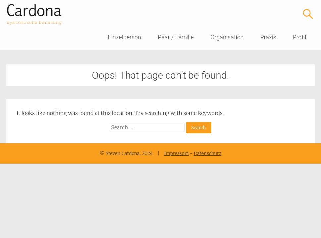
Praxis (268, 37)
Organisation (226, 37)
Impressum (176, 153)
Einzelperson (124, 37)
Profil (299, 37)
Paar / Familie (176, 37)
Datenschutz (207, 153)
